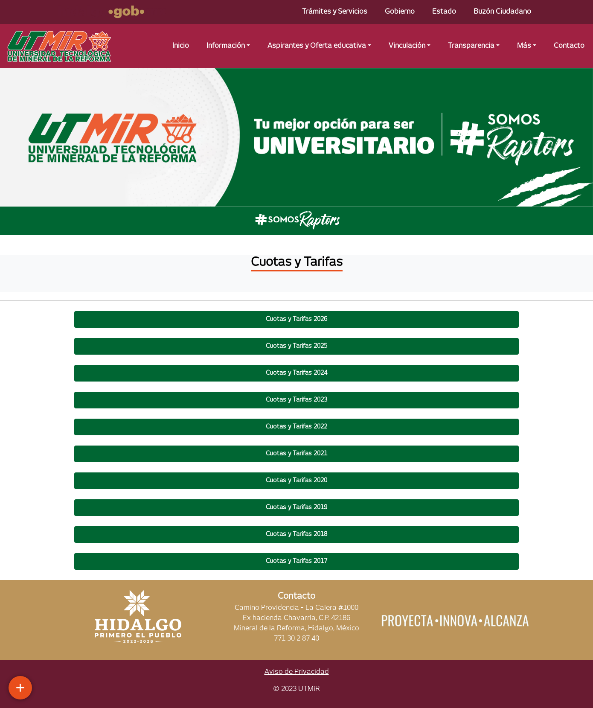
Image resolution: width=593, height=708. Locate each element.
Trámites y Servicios (334, 12)
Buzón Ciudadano (502, 12)
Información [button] (225, 46)
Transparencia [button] (471, 46)
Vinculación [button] (407, 46)
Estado (444, 12)
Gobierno (400, 12)
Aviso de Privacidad (297, 672)
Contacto (569, 46)
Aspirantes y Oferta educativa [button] (316, 46)
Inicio (180, 46)
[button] (296, 319)
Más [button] (524, 46)
